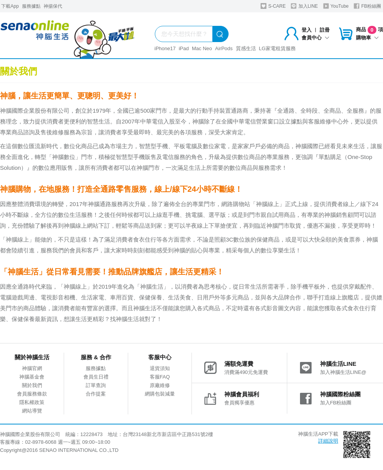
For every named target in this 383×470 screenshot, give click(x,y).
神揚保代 (53, 6)
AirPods (224, 48)
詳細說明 (328, 441)
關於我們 (32, 385)
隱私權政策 (31, 402)
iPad (184, 48)
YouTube (336, 6)
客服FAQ (160, 377)
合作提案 (96, 394)
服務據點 (31, 6)
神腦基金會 (31, 377)
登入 (307, 30)
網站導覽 (32, 411)
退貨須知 (160, 368)
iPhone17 (165, 48)
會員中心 (315, 38)
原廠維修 (160, 385)
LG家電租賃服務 (277, 48)
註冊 (325, 30)
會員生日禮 (95, 377)
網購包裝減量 (160, 394)
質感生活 (246, 48)
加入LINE (304, 6)
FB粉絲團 (367, 6)
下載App (10, 6)
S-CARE (273, 6)
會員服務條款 (32, 394)
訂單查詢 (96, 385)
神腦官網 (32, 368)
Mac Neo (202, 48)
